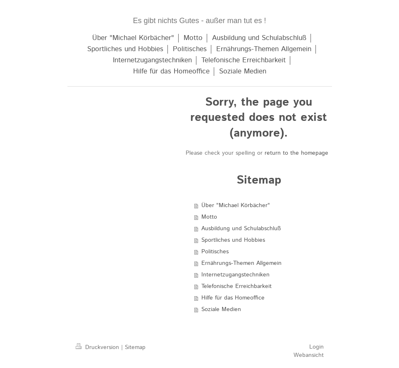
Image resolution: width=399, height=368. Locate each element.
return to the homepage (296, 153)
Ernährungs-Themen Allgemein (241, 263)
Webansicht (309, 355)
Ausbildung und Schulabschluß (241, 228)
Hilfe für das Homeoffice (233, 298)
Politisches (215, 252)
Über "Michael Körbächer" (235, 205)
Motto (209, 217)
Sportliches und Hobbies (233, 240)
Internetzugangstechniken (235, 275)
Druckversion (98, 347)
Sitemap (135, 347)
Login (316, 347)
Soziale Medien (221, 309)
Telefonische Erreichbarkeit (236, 286)
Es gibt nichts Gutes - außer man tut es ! (199, 21)
